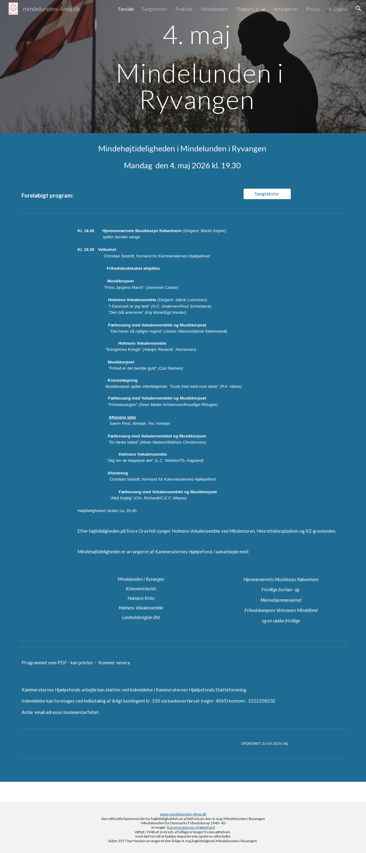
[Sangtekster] (267, 194)
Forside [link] (126, 9)
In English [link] (337, 9)
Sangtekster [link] (154, 9)
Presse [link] (313, 9)
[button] (358, 8)
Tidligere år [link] (247, 9)
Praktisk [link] (184, 9)
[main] (197, 66)
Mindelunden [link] (214, 9)
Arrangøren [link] (286, 9)
